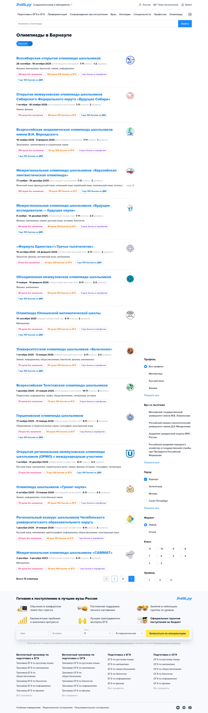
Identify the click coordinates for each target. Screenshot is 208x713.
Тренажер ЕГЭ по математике (32, 667)
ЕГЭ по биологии (117, 673)
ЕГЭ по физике (116, 683)
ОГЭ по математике (164, 664)
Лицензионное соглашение (57, 707)
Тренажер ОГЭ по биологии (77, 681)
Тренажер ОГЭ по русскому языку (81, 663)
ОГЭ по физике (161, 683)
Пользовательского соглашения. (167, 643)
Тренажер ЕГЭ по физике (30, 690)
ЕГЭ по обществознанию (121, 669)
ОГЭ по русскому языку (166, 659)
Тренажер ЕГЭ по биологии (31, 681)
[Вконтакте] (178, 707)
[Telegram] (184, 707)
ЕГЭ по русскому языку (121, 659)
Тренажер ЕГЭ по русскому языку (35, 663)
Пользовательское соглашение (91, 707)
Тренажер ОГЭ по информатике (79, 685)
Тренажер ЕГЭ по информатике (33, 685)
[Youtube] (190, 707)
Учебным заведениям (28, 707)
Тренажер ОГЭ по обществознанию (72, 674)
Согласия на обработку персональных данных (113, 643)
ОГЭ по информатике (165, 678)
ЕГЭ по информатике (119, 678)
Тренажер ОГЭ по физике (76, 690)
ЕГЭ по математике (118, 664)
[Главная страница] (23, 5)
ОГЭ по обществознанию (167, 669)
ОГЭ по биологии (163, 673)
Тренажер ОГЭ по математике (78, 667)
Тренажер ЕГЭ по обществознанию (25, 674)
